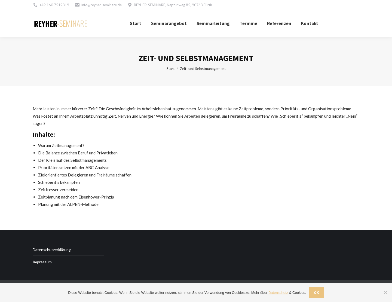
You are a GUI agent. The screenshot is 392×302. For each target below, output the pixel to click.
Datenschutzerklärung (52, 249)
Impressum (42, 262)
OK (316, 292)
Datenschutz (278, 293)
